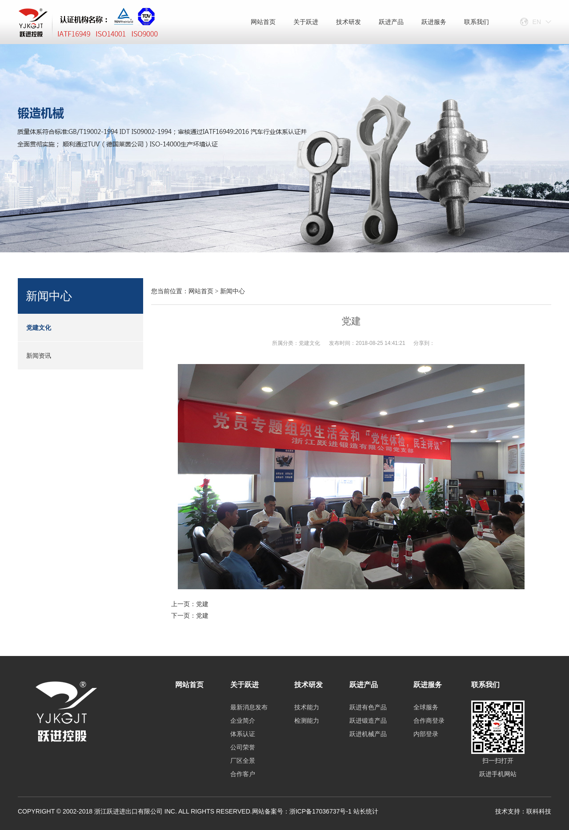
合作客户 (242, 773)
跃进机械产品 (368, 733)
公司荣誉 (242, 747)
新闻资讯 (38, 355)
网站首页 (263, 21)
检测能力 (306, 720)
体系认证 (242, 733)
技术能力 (306, 707)
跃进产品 (391, 21)
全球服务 (425, 707)
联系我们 (476, 21)
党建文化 (38, 327)
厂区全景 (242, 760)
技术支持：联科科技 (523, 811)
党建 (202, 603)
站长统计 (365, 811)
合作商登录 (429, 720)
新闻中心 (232, 291)
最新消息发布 (249, 707)
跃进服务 (433, 21)
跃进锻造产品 (368, 720)
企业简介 (242, 720)
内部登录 (425, 733)
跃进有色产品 (368, 707)
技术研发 (348, 21)
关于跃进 (305, 21)
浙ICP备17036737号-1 (320, 811)
